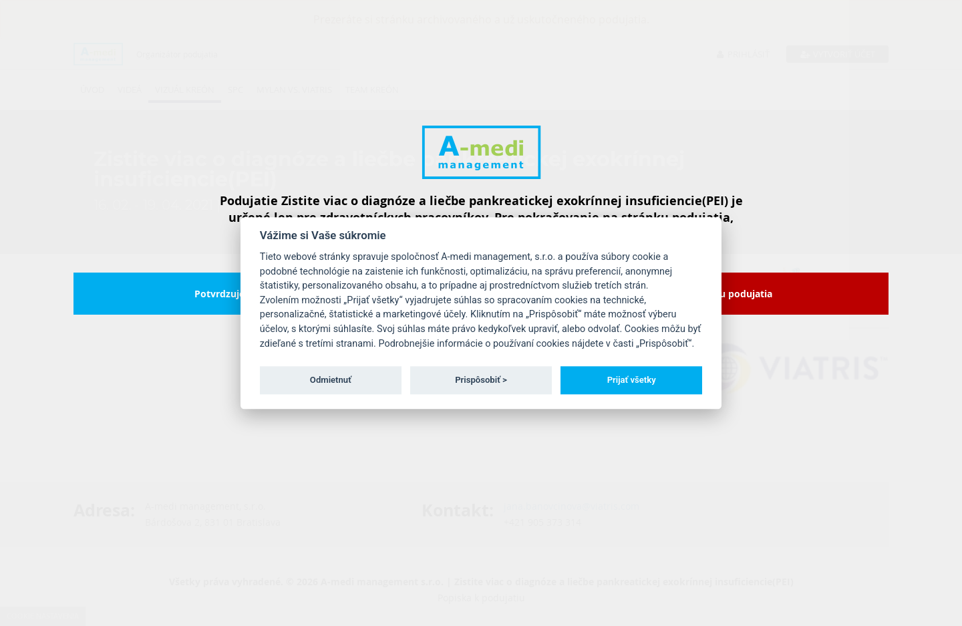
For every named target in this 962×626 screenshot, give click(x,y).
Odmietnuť (330, 380)
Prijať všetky (631, 380)
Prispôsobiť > (481, 380)
